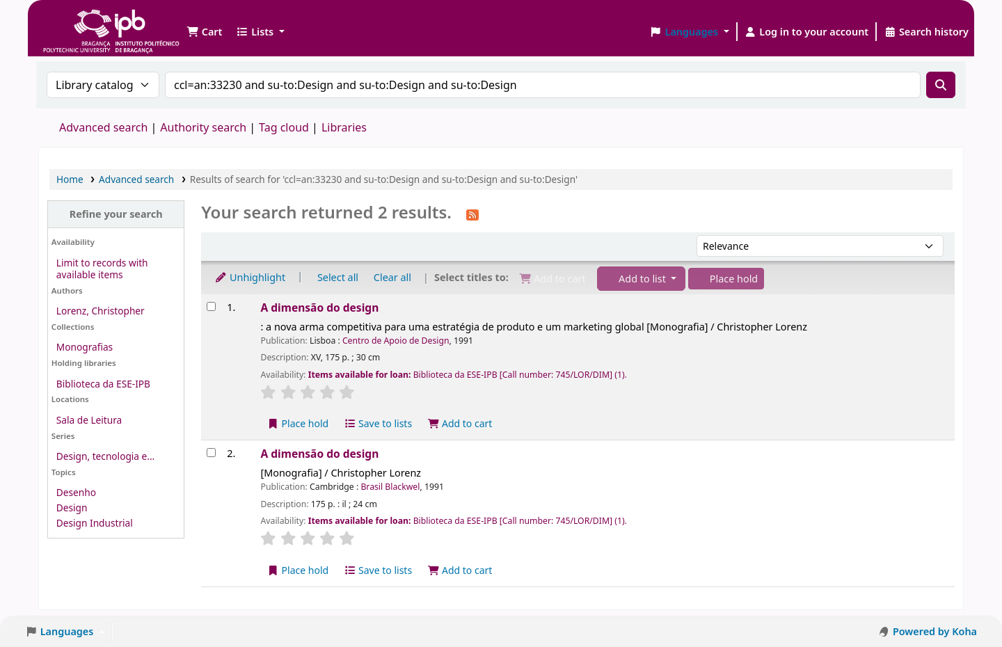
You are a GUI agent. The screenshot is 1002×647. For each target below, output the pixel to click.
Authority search (203, 127)
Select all (337, 277)
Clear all (392, 277)
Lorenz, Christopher (100, 310)
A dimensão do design (319, 307)
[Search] (940, 85)
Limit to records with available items (102, 268)
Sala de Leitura (89, 419)
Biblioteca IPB (76, 21)
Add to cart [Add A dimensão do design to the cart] (460, 423)
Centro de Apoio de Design (396, 340)
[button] (204, 32)
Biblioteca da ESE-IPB (103, 383)
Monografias (84, 346)
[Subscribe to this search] (472, 213)
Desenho (76, 492)
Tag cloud (284, 127)
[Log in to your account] (807, 32)
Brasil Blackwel (390, 487)
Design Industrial (94, 522)
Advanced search (103, 127)
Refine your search (116, 214)
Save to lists (378, 423)
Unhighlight (249, 277)
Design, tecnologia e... (105, 456)
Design (72, 507)
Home (70, 179)
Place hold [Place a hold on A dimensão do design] (297, 423)
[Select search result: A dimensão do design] (211, 306)
